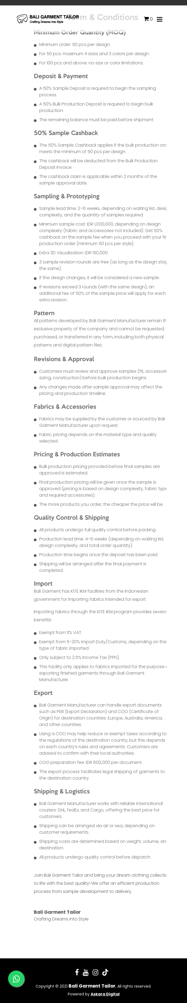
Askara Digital (105, 994)
